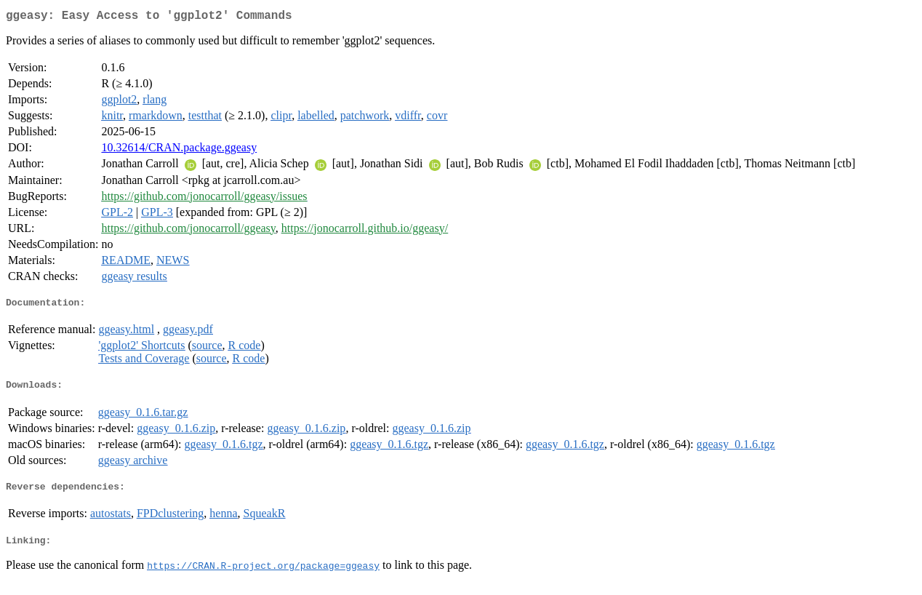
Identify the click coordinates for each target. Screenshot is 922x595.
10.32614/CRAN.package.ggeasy (179, 150)
